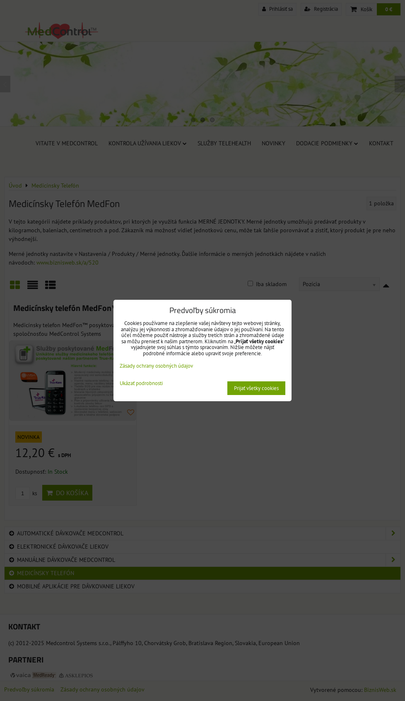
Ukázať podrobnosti (141, 384)
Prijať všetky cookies (256, 388)
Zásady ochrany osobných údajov (156, 365)
